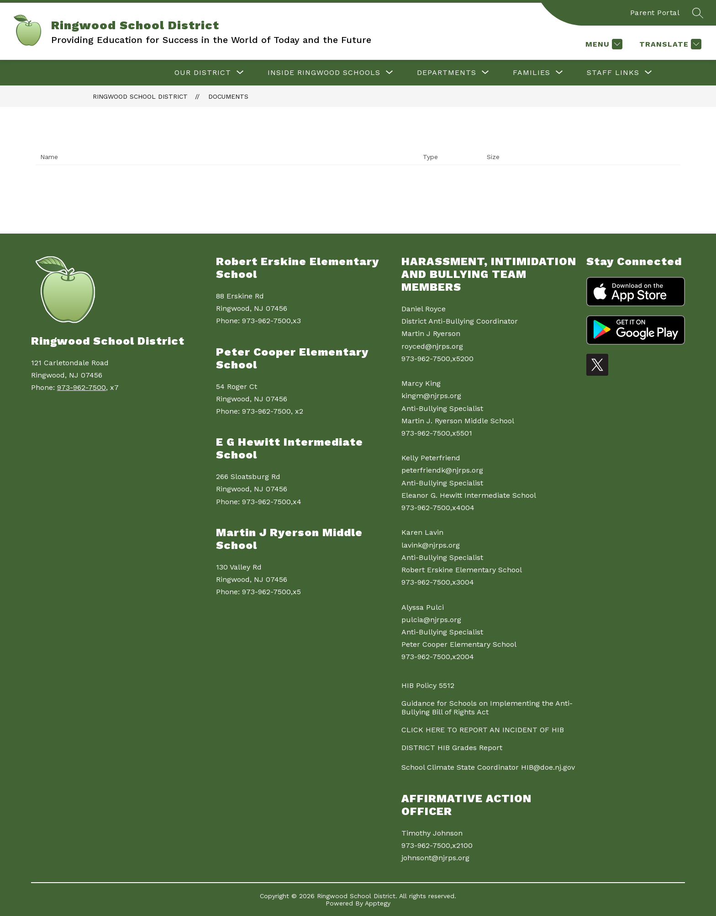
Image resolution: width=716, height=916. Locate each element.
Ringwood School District (140, 96)
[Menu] (602, 44)
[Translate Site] (669, 44)
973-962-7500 (81, 387)
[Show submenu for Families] (531, 72)
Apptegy (377, 903)
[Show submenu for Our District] (202, 72)
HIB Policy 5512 (427, 685)
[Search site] (697, 12)
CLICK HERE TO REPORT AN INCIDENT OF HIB (482, 729)
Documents (228, 96)
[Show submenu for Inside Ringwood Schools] (324, 72)
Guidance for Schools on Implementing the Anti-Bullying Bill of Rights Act (487, 707)
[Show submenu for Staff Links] (613, 72)
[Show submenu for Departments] (446, 72)
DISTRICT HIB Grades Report (451, 747)
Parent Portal (655, 12)
